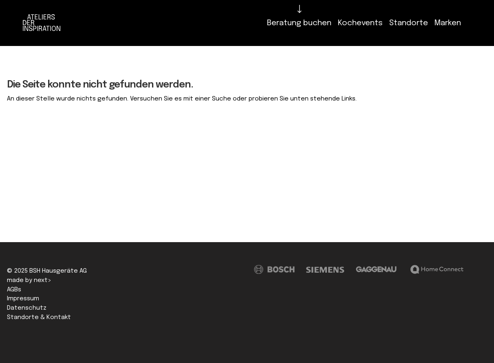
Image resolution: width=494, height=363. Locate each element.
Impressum (23, 298)
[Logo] (43, 23)
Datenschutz (26, 308)
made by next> (29, 280)
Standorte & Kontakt (39, 317)
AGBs (14, 289)
